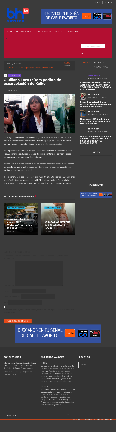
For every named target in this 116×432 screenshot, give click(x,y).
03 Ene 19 (92, 132)
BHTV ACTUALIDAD (53, 208)
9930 (105, 115)
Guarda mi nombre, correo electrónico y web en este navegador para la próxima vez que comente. (39, 311)
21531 (104, 78)
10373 (105, 97)
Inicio (9, 31)
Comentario (9, 286)
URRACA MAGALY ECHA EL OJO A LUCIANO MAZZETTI (57, 225)
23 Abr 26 (10, 231)
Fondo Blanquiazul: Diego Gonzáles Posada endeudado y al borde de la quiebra (95, 104)
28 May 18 (92, 115)
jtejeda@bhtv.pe (10, 374)
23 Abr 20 (8, 90)
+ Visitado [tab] (86, 62)
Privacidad (73, 31)
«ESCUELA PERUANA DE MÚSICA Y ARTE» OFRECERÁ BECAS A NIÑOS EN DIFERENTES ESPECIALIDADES (95, 139)
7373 (105, 132)
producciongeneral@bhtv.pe (21, 372)
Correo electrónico (12, 297)
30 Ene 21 (92, 97)
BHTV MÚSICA (14, 75)
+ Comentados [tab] (101, 67)
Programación (43, 31)
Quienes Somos (23, 31)
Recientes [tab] (99, 62)
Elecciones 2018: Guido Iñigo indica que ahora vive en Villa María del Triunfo (95, 121)
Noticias (59, 31)
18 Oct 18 (92, 78)
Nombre (7, 291)
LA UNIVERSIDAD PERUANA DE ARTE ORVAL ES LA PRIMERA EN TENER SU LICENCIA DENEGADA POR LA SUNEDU (95, 86)
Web (6, 302)
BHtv (83, 365)
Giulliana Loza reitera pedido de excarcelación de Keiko (32, 82)
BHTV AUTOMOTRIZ (16, 208)
